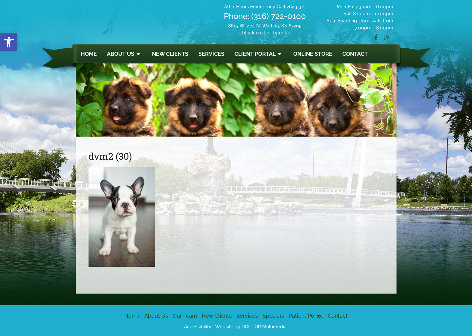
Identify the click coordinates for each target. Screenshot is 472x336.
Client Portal (255, 54)
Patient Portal (306, 316)
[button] (8, 42)
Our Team (185, 316)
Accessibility (197, 326)
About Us (120, 54)
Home (89, 54)
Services (211, 54)
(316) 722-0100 (278, 16)
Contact (355, 54)
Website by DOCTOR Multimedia (251, 326)
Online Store (312, 54)
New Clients (170, 54)
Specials (273, 316)
